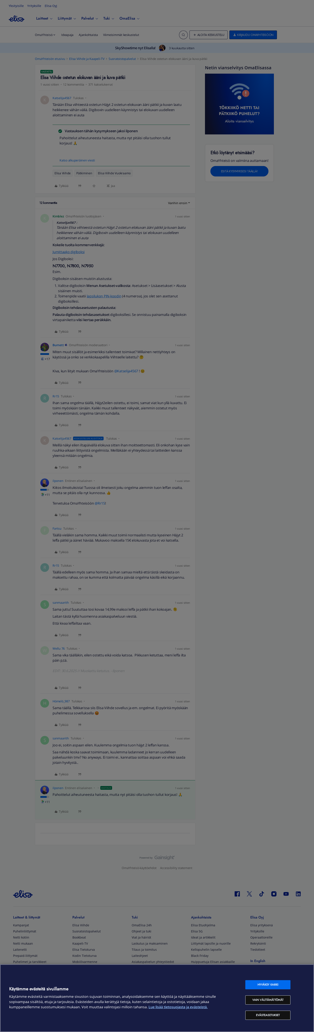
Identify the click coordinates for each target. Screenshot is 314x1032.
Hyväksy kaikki (268, 985)
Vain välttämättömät (267, 1000)
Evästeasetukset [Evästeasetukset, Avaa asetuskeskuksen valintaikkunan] (268, 1015)
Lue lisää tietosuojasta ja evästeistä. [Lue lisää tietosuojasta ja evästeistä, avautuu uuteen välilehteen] (178, 1007)
